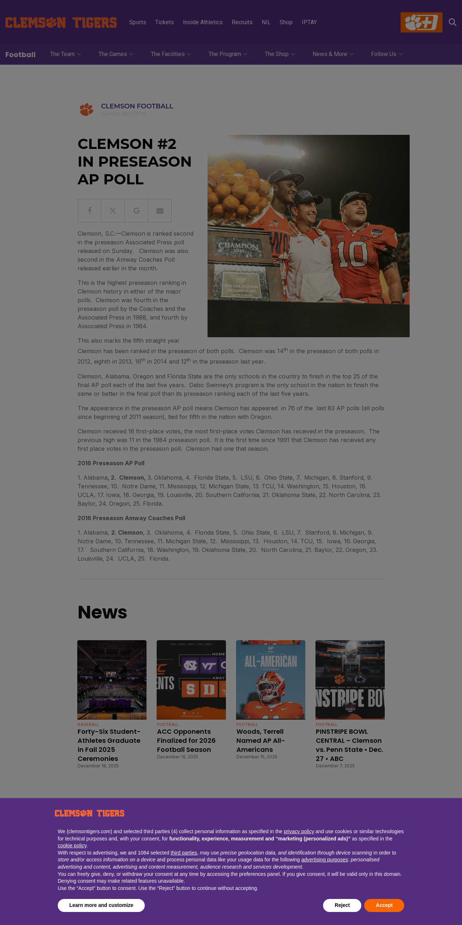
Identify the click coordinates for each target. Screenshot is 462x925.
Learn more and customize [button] (101, 905)
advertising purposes (324, 859)
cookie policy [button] (72, 845)
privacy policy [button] (299, 831)
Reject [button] (342, 905)
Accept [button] (384, 905)
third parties (184, 853)
